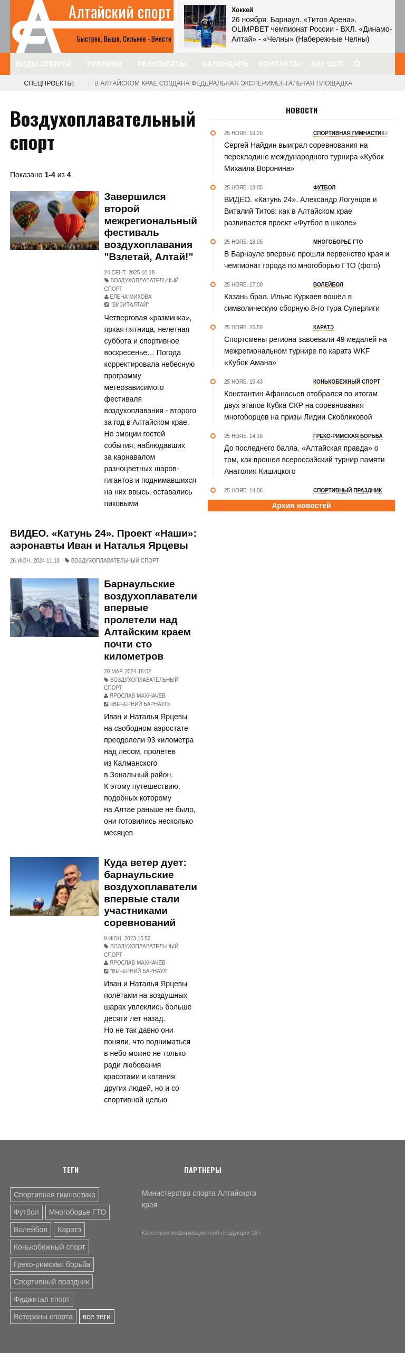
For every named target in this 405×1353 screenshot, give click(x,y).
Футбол (26, 1212)
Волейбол (30, 1229)
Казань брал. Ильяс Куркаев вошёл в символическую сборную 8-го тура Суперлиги (302, 302)
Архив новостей (301, 505)
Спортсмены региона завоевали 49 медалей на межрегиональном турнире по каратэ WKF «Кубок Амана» (305, 351)
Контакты (279, 64)
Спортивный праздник (51, 1282)
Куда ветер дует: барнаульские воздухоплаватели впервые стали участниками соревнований (150, 892)
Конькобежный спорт (49, 1247)
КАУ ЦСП (327, 64)
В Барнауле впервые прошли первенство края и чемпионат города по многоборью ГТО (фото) (306, 260)
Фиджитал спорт (42, 1299)
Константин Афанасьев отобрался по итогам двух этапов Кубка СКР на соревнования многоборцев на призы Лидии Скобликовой (301, 405)
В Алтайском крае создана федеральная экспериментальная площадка (223, 83)
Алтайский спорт (120, 11)
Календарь (225, 64)
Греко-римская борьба (52, 1264)
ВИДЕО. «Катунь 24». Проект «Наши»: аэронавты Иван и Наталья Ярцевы (103, 539)
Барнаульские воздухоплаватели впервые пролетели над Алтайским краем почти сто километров (150, 620)
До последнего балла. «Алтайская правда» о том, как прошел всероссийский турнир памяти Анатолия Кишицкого (304, 459)
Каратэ (69, 1229)
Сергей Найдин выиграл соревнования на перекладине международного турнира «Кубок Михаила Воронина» (304, 157)
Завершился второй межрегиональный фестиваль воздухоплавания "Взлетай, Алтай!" (150, 226)
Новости (301, 110)
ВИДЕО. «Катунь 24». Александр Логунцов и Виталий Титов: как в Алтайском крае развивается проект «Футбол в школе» (300, 211)
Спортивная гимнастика (54, 1194)
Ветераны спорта (43, 1316)
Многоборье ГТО (78, 1212)
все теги (97, 1316)
